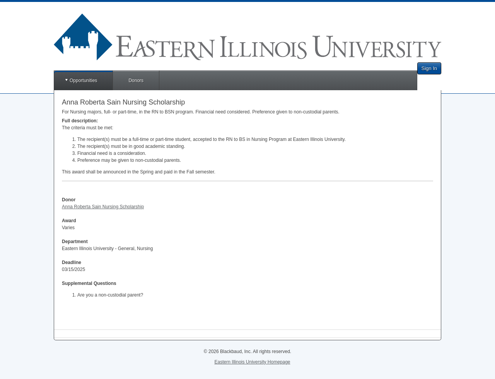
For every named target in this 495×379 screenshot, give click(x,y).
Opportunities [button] (83, 80)
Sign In (429, 68)
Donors (135, 80)
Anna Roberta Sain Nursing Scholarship (103, 206)
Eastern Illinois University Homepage (252, 362)
